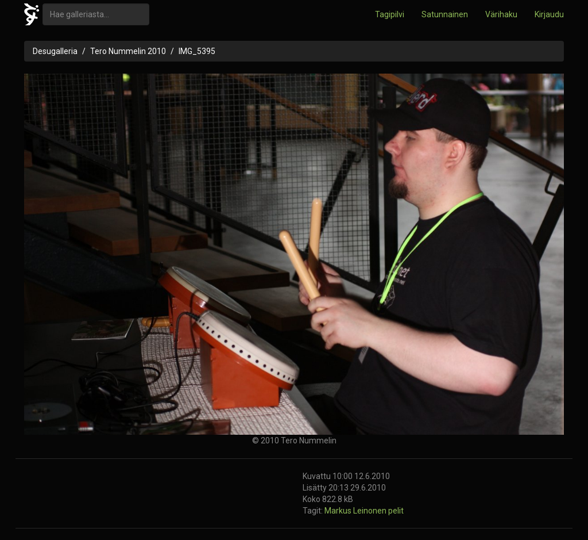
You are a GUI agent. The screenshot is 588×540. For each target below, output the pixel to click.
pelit (396, 510)
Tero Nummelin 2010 (128, 51)
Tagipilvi (389, 14)
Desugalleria (55, 51)
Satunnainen (444, 14)
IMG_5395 (197, 51)
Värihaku (501, 14)
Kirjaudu (549, 14)
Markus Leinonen (356, 510)
